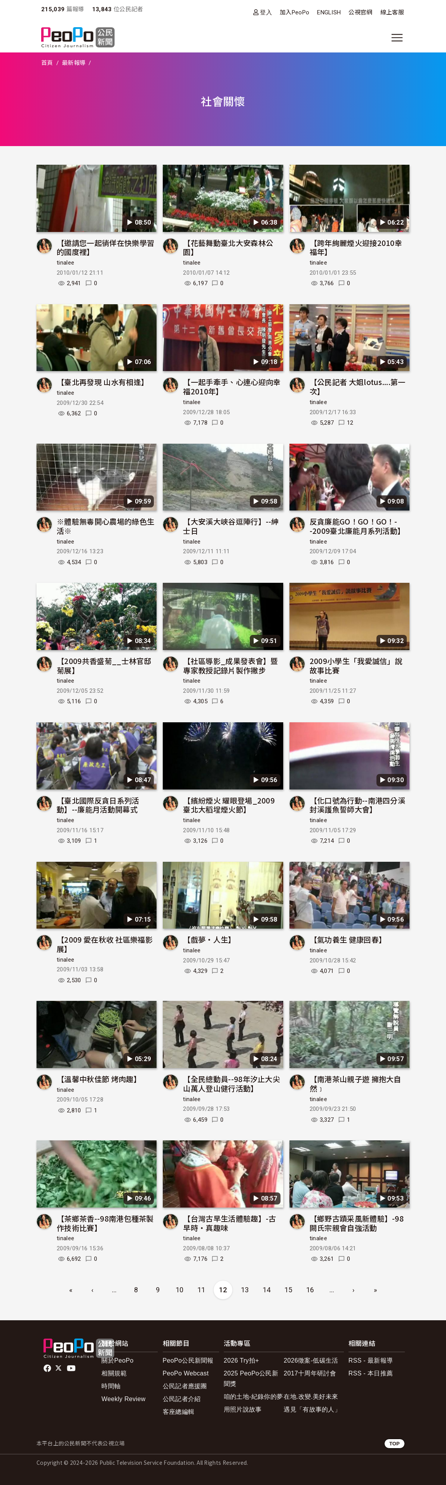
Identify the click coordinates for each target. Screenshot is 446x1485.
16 (310, 1290)
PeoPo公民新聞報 (188, 1360)
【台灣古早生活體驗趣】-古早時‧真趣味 (229, 1223)
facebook (48, 1368)
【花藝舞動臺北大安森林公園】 (228, 247)
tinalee (65, 262)
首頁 (47, 62)
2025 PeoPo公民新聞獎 (251, 1378)
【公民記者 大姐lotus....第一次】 (358, 386)
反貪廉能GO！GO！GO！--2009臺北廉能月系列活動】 (357, 526)
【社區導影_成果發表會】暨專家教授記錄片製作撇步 (230, 665)
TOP (394, 1444)
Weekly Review (123, 1399)
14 (267, 1290)
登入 (266, 12)
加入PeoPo (294, 12)
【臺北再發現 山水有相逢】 (102, 381)
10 (180, 1290)
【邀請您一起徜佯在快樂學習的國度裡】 (105, 247)
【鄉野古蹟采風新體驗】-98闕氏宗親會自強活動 (357, 1223)
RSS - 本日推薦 (370, 1373)
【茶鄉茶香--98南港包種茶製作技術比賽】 (105, 1223)
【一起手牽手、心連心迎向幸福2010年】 (231, 386)
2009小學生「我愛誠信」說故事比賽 (356, 665)
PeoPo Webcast (186, 1373)
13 (245, 1290)
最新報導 (73, 62)
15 (288, 1290)
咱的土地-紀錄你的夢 (253, 1396)
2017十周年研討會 (310, 1373)
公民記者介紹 (182, 1399)
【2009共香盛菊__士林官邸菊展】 (104, 665)
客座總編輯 (179, 1411)
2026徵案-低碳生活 (311, 1360)
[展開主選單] (397, 37)
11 (201, 1290)
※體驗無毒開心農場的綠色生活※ (105, 526)
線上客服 (392, 12)
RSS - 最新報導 (370, 1360)
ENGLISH (329, 12)
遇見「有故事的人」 (312, 1409)
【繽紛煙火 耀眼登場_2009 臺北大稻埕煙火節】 (229, 805)
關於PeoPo (117, 1360)
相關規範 (114, 1373)
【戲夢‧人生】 (209, 939)
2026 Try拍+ (241, 1360)
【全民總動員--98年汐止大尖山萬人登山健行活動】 (231, 1083)
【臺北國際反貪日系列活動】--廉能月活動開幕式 (98, 805)
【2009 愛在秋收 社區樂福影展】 (105, 944)
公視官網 (360, 12)
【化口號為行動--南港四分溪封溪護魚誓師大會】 (357, 805)
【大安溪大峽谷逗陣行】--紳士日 (231, 526)
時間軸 (110, 1386)
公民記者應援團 (185, 1386)
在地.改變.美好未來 (311, 1396)
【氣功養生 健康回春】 (348, 939)
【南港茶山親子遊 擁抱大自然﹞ (355, 1083)
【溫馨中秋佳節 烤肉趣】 (99, 1079)
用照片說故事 (243, 1409)
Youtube (72, 1368)
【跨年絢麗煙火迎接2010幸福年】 (356, 247)
